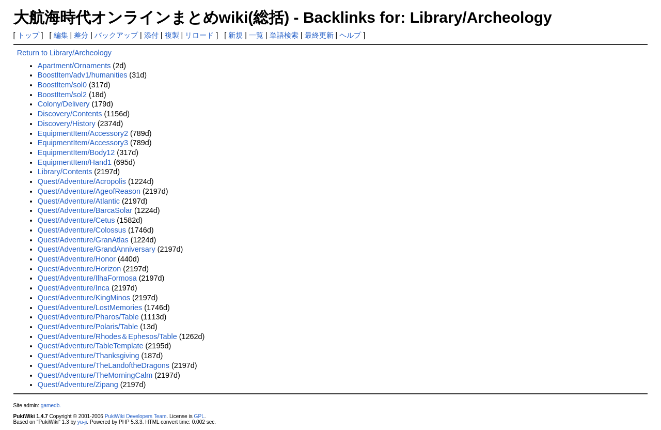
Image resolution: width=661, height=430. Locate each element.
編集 (61, 35)
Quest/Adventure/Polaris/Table (88, 327)
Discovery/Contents (70, 114)
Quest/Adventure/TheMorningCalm (95, 375)
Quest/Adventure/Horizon (79, 269)
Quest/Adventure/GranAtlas (83, 240)
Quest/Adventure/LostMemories (90, 307)
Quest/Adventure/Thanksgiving (88, 355)
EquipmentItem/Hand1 (75, 162)
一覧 (256, 35)
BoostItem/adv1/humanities (83, 75)
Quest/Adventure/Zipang (78, 384)
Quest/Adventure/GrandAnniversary (96, 249)
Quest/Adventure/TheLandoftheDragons (103, 365)
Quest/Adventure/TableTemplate (91, 346)
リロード (199, 35)
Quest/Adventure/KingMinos (84, 298)
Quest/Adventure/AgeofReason (89, 191)
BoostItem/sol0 (62, 85)
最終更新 (319, 35)
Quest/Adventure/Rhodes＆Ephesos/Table (107, 336)
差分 (81, 35)
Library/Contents (65, 171)
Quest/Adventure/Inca (73, 288)
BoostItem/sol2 (62, 94)
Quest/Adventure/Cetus (76, 220)
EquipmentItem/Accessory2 (83, 133)
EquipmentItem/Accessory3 (83, 143)
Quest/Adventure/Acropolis (82, 181)
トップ (28, 35)
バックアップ (116, 35)
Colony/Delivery (64, 104)
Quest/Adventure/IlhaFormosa (87, 278)
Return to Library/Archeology (64, 53)
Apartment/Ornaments (74, 66)
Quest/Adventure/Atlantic (79, 201)
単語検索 (284, 35)
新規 (235, 35)
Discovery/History (67, 123)
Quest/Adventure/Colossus (82, 230)
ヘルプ (350, 35)
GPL (199, 416)
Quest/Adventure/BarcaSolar (85, 210)
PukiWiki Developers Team (136, 416)
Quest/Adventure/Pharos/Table (88, 317)
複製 (172, 35)
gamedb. (51, 405)
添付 (151, 35)
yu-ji (82, 422)
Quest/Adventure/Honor (77, 259)
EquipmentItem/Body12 (76, 152)
